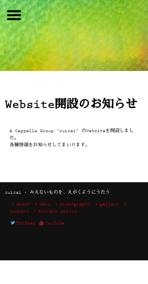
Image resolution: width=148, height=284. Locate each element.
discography (71, 204)
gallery (106, 204)
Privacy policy (54, 211)
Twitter (22, 223)
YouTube (51, 223)
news (42, 204)
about (19, 204)
